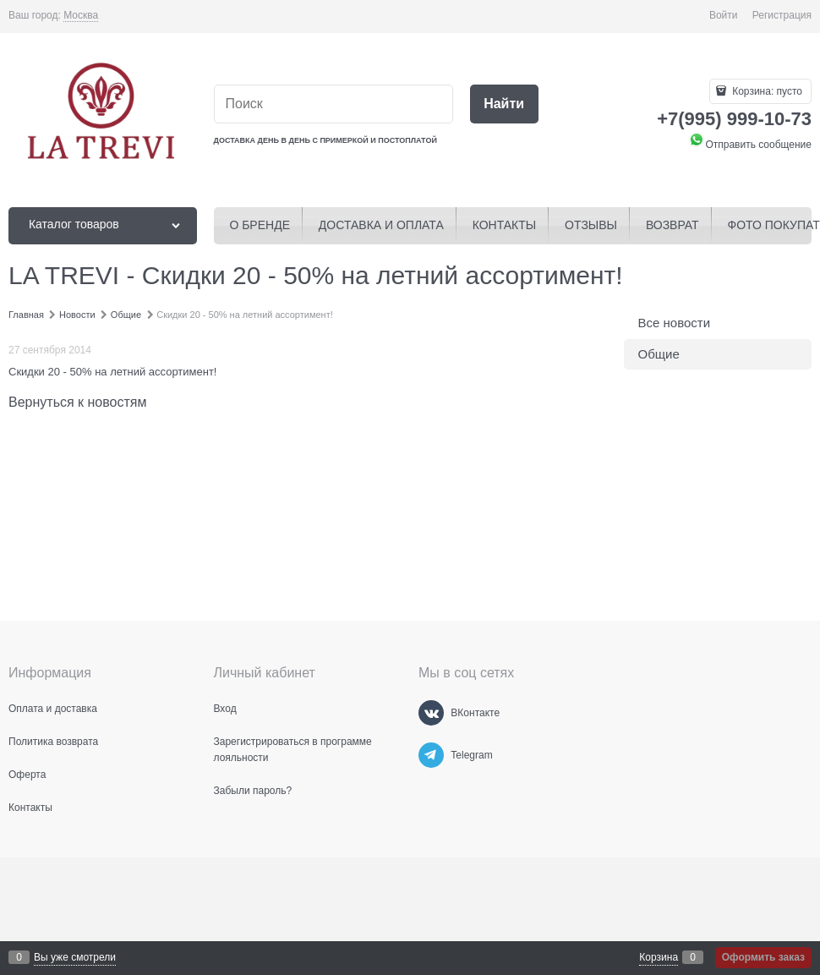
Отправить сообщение (750, 145)
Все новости (674, 322)
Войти (723, 15)
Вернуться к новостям (77, 402)
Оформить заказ (763, 957)
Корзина (658, 957)
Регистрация (782, 15)
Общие (659, 354)
